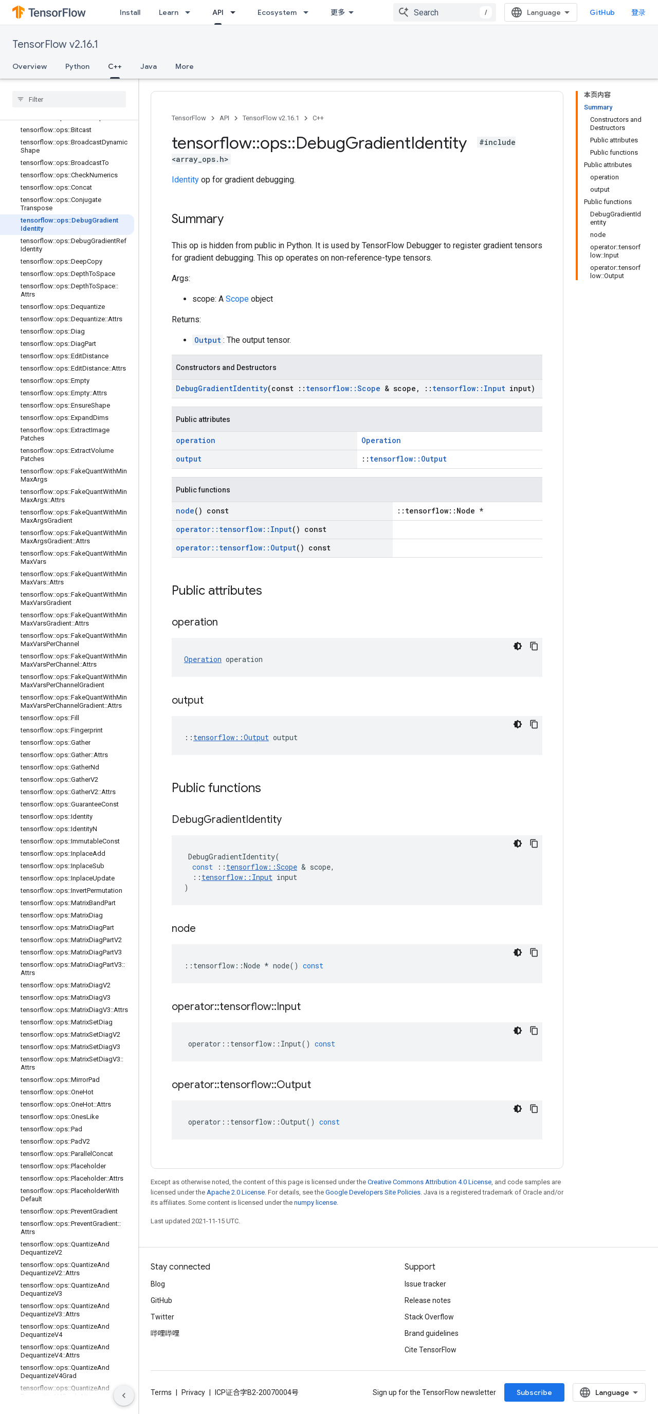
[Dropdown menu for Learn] (190, 12)
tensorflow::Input (468, 388)
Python (77, 66)
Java (148, 66)
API (224, 118)
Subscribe (534, 1392)
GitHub (602, 12)
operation (195, 440)
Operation (381, 440)
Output (207, 340)
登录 (638, 12)
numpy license (315, 1202)
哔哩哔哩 (165, 1333)
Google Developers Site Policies (373, 1192)
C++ (318, 118)
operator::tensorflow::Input (234, 529)
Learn (168, 12)
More (184, 66)
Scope (237, 299)
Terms (161, 1392)
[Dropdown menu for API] (236, 12)
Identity (185, 180)
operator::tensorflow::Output (236, 548)
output (189, 459)
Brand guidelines (432, 1333)
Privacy (193, 1392)
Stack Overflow (429, 1317)
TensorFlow (189, 118)
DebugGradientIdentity (221, 388)
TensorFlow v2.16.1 (55, 44)
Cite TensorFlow (430, 1350)
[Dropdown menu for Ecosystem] (309, 12)
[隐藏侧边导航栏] (124, 1395)
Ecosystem (277, 12)
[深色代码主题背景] (517, 646)
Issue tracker (425, 1284)
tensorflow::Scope (343, 388)
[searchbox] (69, 99)
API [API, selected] (218, 12)
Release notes (428, 1300)
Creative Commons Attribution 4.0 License (429, 1182)
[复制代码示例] (534, 646)
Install (130, 12)
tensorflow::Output (408, 459)
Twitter (162, 1317)
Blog (158, 1284)
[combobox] (444, 12)
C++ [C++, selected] (115, 66)
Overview (29, 66)
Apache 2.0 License (236, 1192)
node (185, 511)
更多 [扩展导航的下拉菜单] (338, 12)
